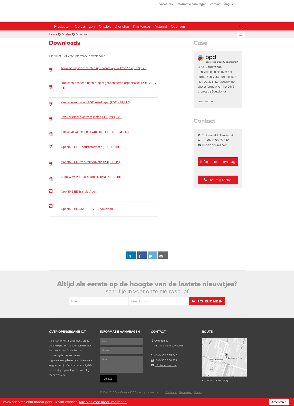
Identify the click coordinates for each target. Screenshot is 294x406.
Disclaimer (171, 392)
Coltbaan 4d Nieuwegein (218, 135)
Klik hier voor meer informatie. (103, 402)
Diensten (122, 26)
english (229, 4)
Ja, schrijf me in (207, 301)
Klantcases (141, 26)
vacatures (166, 4)
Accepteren (278, 402)
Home (53, 34)
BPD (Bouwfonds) (210, 67)
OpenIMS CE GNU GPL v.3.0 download (87, 209)
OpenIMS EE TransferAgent (79, 191)
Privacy (198, 392)
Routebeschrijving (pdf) (215, 380)
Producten (62, 26)
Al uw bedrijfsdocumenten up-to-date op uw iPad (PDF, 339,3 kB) (104, 68)
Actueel (161, 26)
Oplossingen (85, 26)
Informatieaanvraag (217, 162)
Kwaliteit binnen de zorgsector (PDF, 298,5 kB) (91, 117)
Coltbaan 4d (161, 340)
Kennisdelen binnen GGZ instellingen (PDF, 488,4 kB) (95, 102)
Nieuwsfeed (185, 392)
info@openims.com (214, 145)
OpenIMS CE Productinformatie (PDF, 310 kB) (90, 162)
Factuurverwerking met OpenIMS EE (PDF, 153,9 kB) (95, 131)
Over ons (178, 26)
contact (215, 4)
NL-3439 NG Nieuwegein (168, 345)
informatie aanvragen (191, 4)
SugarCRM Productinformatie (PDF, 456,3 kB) (91, 176)
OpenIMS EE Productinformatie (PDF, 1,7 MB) (90, 147)
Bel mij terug (218, 180)
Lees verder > (206, 101)
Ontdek (105, 26)
